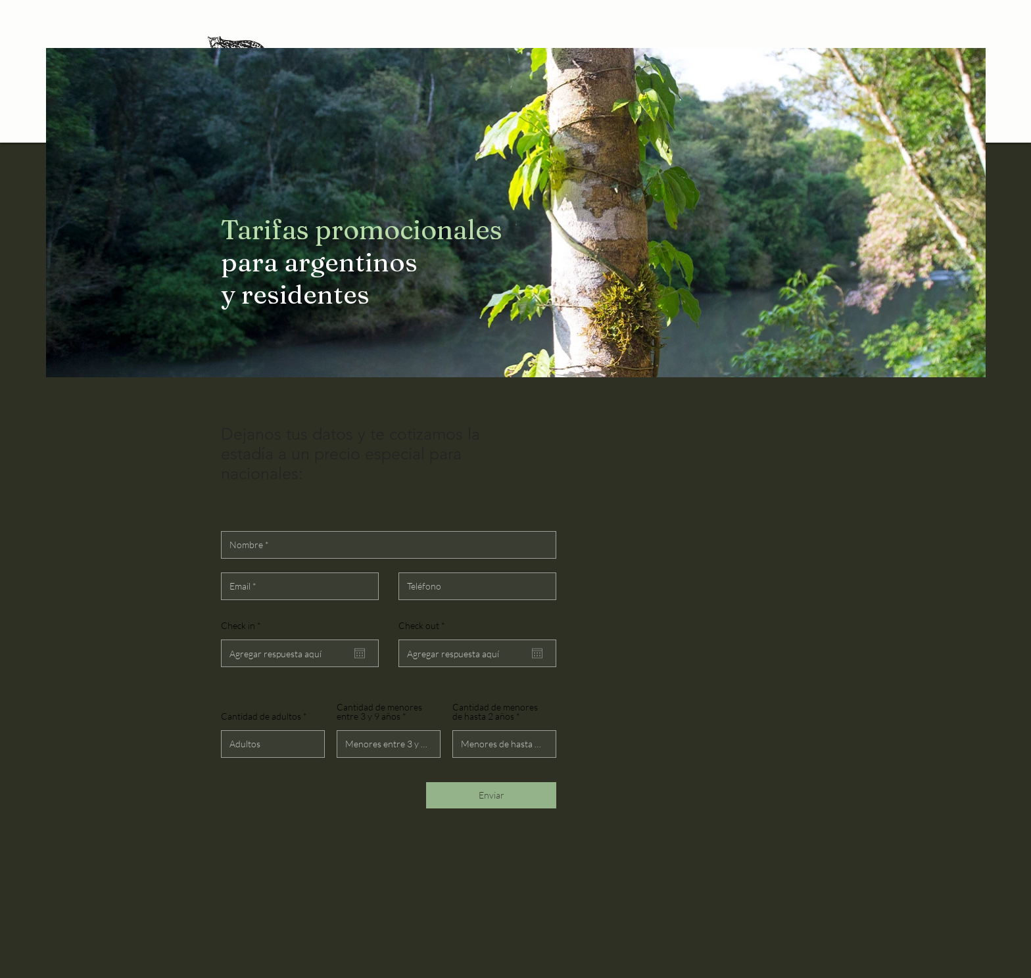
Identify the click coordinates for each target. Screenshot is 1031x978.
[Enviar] (491, 795)
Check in (243, 625)
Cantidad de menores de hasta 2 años (495, 712)
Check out (424, 625)
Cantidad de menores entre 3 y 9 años (379, 712)
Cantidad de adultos (261, 716)
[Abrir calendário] (359, 653)
